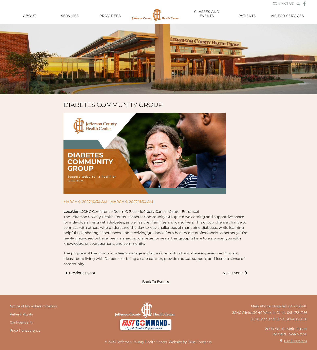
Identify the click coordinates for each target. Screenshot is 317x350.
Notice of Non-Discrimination (33, 306)
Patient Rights (21, 314)
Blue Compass (200, 342)
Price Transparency (25, 330)
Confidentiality (21, 322)
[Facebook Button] (304, 3)
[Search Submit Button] (298, 3)
